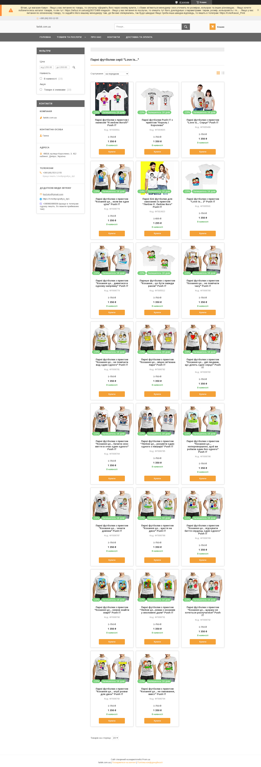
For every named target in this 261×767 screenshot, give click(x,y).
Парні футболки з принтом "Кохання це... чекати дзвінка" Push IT (112, 528)
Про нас (96, 37)
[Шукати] (186, 27)
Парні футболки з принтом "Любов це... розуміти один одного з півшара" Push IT (157, 444)
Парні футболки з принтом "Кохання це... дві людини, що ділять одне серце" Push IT (203, 363)
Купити (111, 152)
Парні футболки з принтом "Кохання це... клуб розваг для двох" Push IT (112, 691)
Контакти (113, 37)
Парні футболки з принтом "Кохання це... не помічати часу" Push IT (202, 283)
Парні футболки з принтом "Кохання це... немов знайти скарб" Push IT (112, 610)
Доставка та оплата (139, 37)
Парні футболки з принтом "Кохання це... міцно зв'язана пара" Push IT (157, 362)
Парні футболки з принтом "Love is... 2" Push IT (203, 200)
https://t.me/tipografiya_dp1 (56, 199)
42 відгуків (184, 2)
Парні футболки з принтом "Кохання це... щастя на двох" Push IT (157, 528)
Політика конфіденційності (150, 762)
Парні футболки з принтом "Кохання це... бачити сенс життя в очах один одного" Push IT (112, 445)
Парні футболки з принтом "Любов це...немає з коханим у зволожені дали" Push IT (157, 610)
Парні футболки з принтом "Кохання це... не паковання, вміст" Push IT (157, 691)
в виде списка (222, 73)
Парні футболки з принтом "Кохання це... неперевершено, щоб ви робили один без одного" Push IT (203, 446)
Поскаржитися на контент (124, 762)
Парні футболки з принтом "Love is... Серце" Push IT (203, 121)
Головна (45, 37)
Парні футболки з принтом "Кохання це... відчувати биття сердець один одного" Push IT (203, 529)
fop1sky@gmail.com (53, 194)
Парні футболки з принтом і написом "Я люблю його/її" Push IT (112, 123)
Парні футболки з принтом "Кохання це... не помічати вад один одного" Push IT (112, 362)
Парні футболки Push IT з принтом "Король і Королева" (157, 123)
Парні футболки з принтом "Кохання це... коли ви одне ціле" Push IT (112, 202)
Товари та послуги (69, 37)
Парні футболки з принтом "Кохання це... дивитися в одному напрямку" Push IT (112, 283)
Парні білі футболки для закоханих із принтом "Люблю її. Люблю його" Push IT (157, 203)
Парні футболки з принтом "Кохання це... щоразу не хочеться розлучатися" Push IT (203, 611)
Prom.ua (146, 759)
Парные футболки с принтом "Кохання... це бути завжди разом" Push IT (157, 283)
